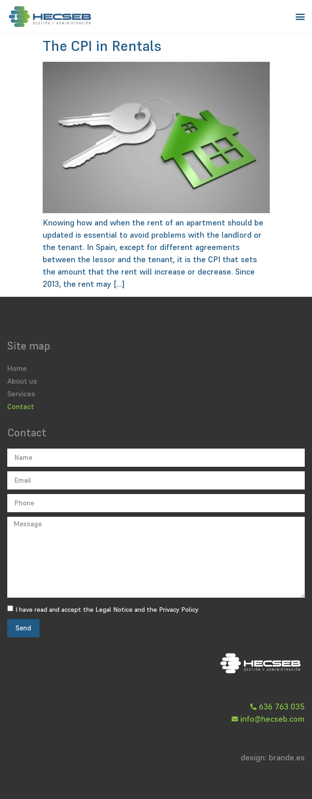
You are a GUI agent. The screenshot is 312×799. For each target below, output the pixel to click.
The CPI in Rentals (102, 46)
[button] (299, 16)
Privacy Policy (178, 609)
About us (22, 380)
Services (21, 393)
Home (17, 368)
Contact (20, 406)
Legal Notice (114, 609)
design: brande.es (273, 757)
